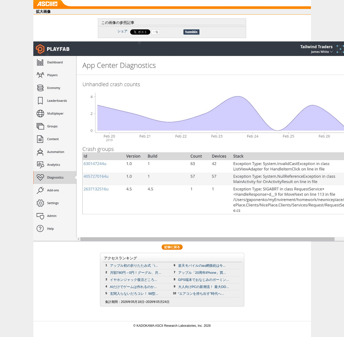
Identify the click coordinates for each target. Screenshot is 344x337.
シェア (122, 31)
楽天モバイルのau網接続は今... (202, 266)
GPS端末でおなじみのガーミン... (203, 280)
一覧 (155, 32)
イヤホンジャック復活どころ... (133, 280)
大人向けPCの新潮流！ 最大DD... (203, 287)
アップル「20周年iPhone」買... (202, 273)
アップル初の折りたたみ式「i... (134, 266)
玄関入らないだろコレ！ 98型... (134, 294)
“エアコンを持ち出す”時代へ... (201, 294)
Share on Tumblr (191, 32)
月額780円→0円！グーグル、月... (135, 273)
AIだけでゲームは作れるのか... (133, 287)
